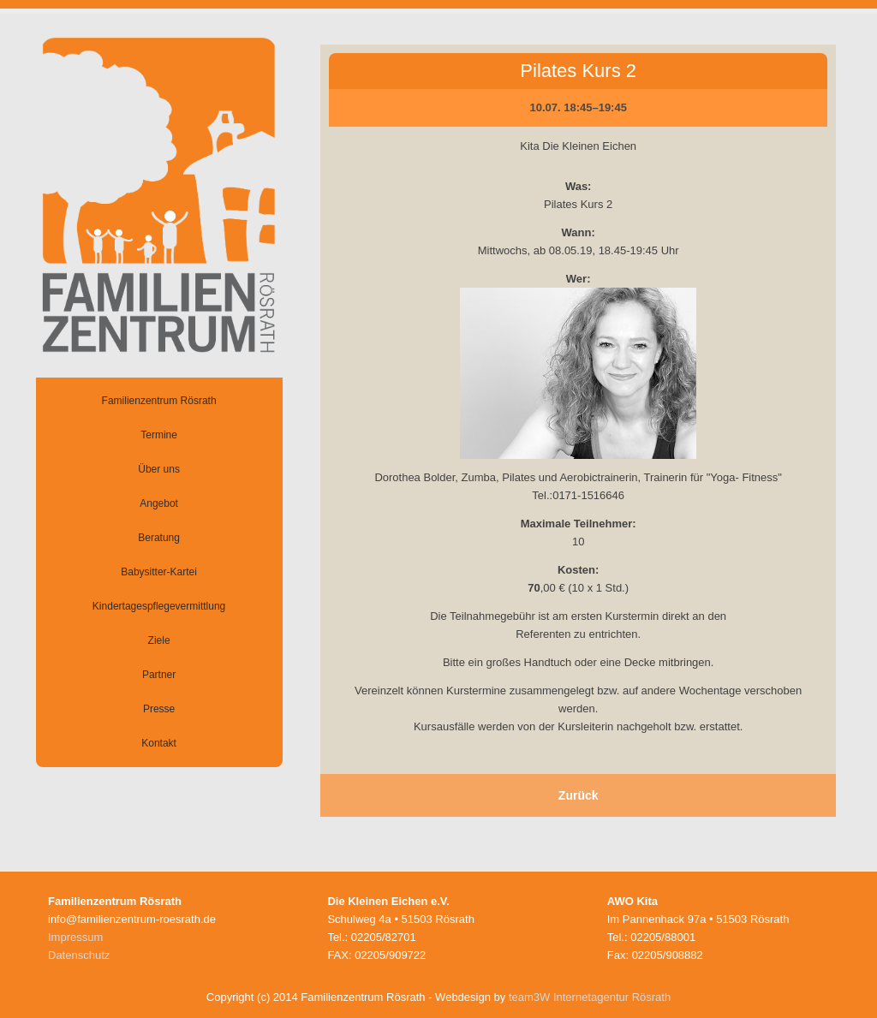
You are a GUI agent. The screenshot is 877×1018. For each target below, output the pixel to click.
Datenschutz (79, 955)
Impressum (75, 937)
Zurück (578, 795)
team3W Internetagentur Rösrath (590, 997)
